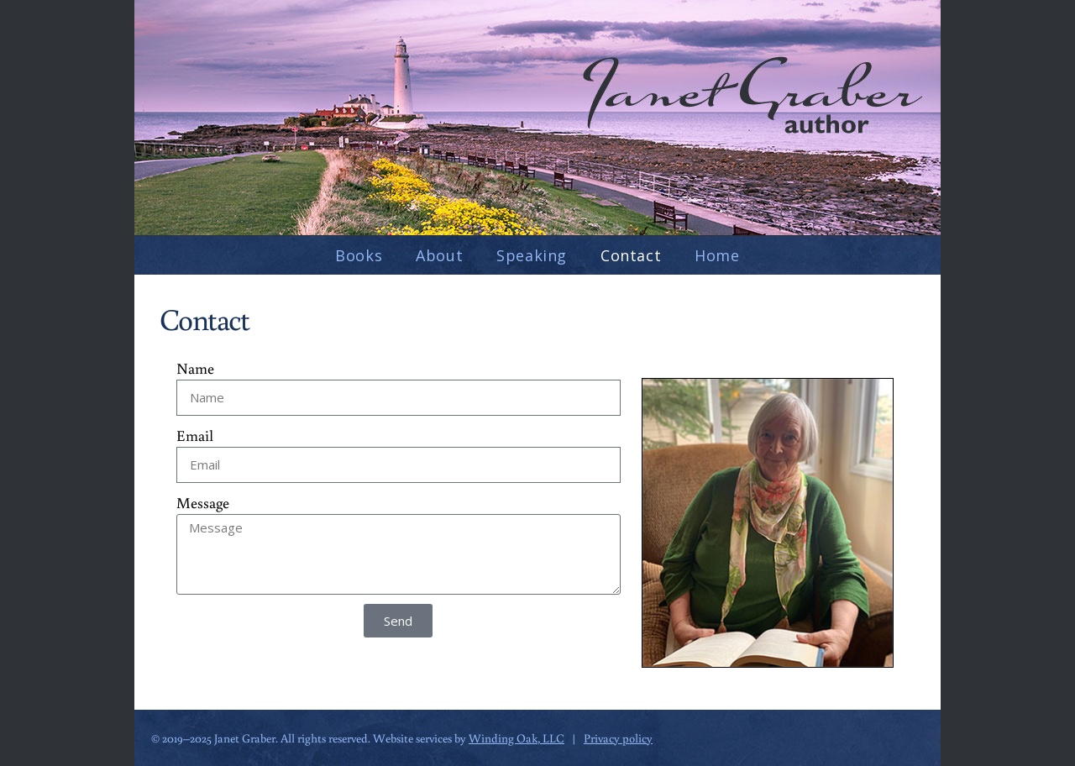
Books (358, 255)
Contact (630, 255)
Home (717, 255)
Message (202, 502)
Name (195, 368)
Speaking (531, 255)
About (439, 255)
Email (194, 435)
